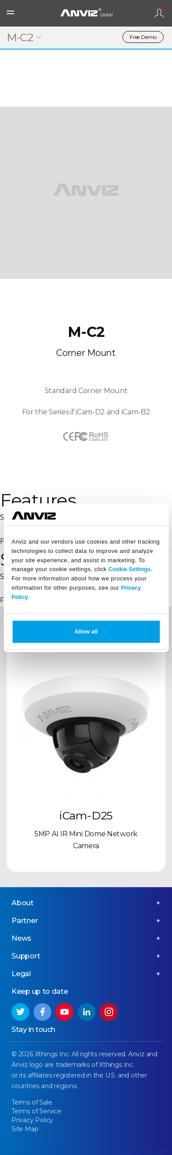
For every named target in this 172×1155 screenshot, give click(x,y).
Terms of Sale (31, 1102)
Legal (21, 974)
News (21, 938)
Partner (24, 920)
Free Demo (143, 37)
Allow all (86, 631)
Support (25, 956)
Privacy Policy (32, 1120)
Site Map (24, 1129)
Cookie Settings (129, 569)
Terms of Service (36, 1111)
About (22, 903)
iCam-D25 (86, 815)
